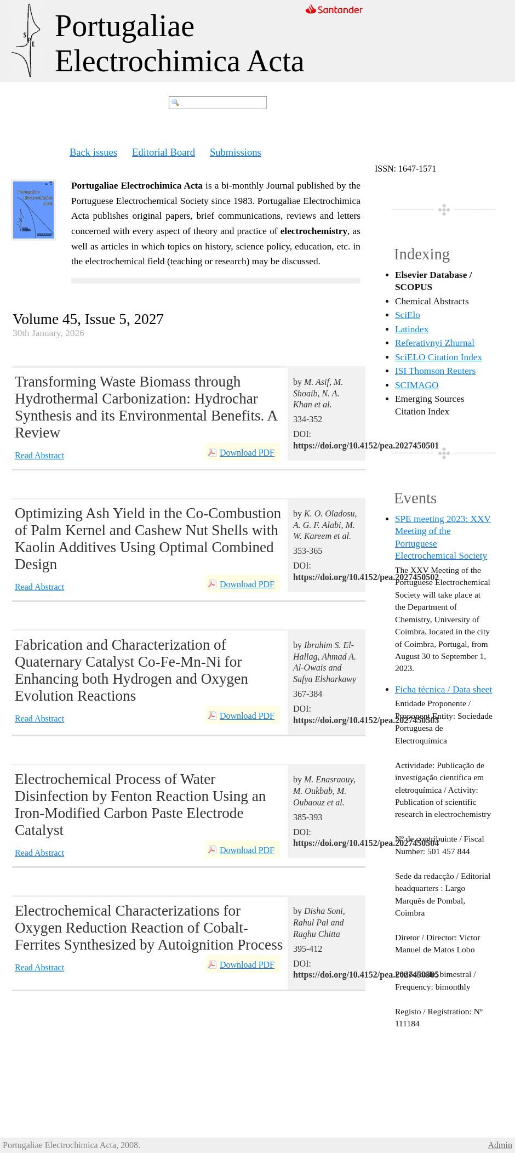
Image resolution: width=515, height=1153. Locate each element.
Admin (500, 1145)
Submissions (235, 152)
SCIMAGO (417, 385)
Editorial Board (163, 152)
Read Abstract (39, 455)
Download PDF (247, 452)
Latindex (411, 329)
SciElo (407, 315)
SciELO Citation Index (438, 357)
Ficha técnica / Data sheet (443, 689)
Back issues (93, 152)
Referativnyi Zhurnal (434, 343)
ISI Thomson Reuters (435, 371)
